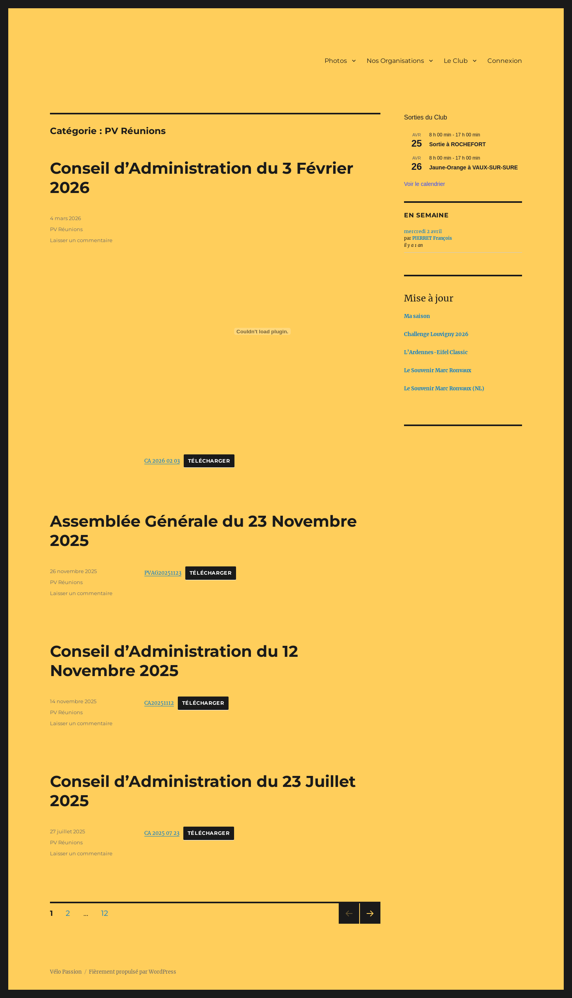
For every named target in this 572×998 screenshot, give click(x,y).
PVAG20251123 (162, 573)
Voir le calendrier (424, 184)
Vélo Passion (66, 972)
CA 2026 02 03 (162, 461)
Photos (336, 60)
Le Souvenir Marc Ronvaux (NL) (444, 388)
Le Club (456, 60)
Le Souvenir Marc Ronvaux (437, 370)
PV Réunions (66, 229)
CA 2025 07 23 (161, 833)
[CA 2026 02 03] (262, 331)
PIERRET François (432, 238)
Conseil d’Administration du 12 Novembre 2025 (174, 660)
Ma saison (417, 316)
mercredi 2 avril (423, 231)
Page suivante (369, 923)
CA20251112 (159, 703)
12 (107, 913)
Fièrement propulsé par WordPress (132, 972)
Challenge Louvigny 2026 (436, 334)
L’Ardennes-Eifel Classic (436, 352)
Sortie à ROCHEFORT (457, 144)
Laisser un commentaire (81, 240)
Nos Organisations (395, 60)
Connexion (504, 60)
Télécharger (209, 461)
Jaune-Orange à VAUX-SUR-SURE (473, 167)
